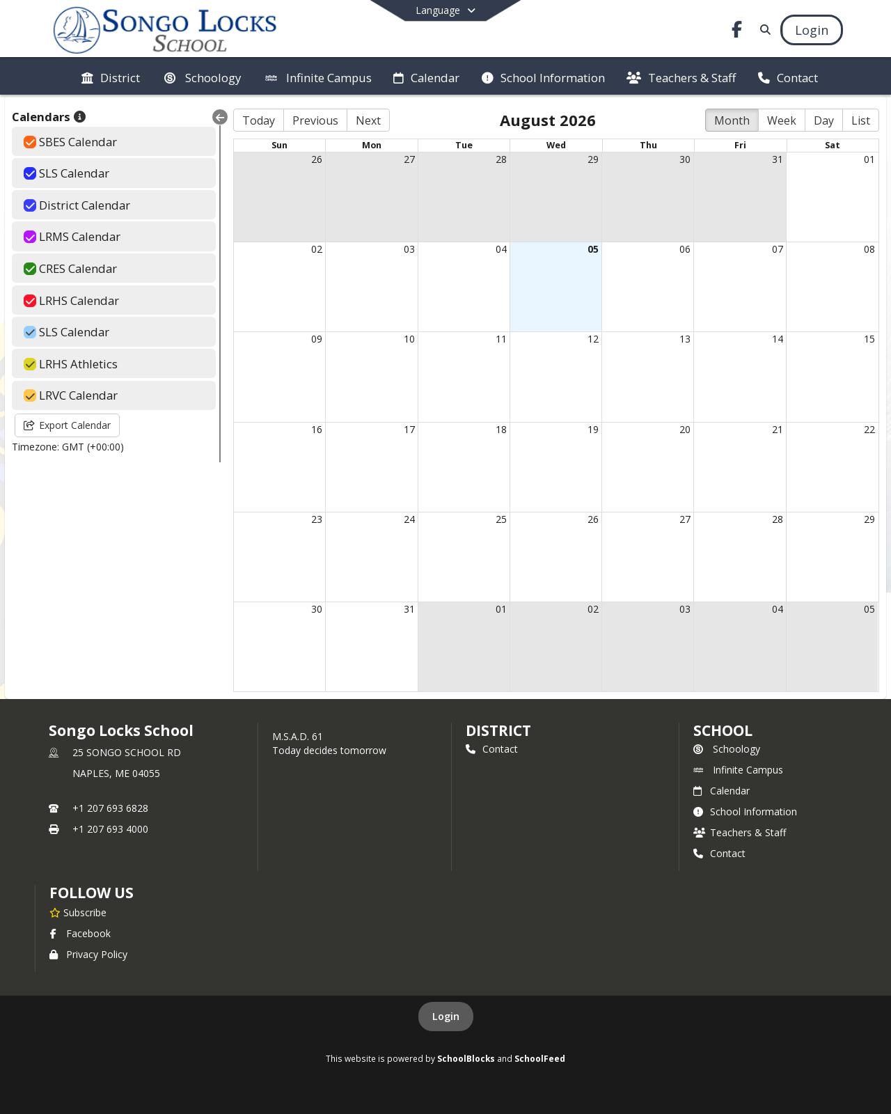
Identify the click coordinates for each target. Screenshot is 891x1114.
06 (685, 249)
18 (501, 429)
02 (316, 249)
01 (869, 159)
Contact (492, 748)
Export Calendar (67, 425)
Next (368, 120)
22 (869, 429)
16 (316, 429)
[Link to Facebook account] (737, 31)
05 (593, 249)
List (860, 120)
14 (777, 338)
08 (869, 249)
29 (593, 159)
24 (409, 519)
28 (501, 159)
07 (777, 249)
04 (501, 249)
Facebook (80, 933)
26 (316, 159)
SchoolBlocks (466, 1058)
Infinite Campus (738, 769)
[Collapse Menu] (220, 117)
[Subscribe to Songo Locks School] (78, 912)
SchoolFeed (539, 1058)
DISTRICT (498, 730)
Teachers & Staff (739, 832)
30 (685, 159)
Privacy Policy (88, 954)
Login (445, 1016)
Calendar (721, 790)
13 (685, 338)
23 (316, 519)
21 (777, 429)
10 (409, 338)
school (722, 730)
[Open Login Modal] (811, 30)
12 (593, 338)
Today (258, 120)
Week (781, 120)
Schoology (726, 748)
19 (593, 429)
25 (501, 519)
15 (869, 338)
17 (409, 429)
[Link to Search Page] (763, 29)
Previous (315, 120)
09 (316, 338)
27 (409, 159)
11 (501, 338)
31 (777, 159)
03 (409, 249)
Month (732, 120)
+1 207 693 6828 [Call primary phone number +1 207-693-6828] (110, 808)
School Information (745, 811)
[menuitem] (110, 76)
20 (685, 429)
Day (824, 120)
